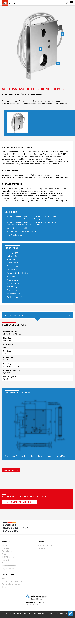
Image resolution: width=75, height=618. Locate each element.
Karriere (41, 548)
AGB (4, 578)
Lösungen (6, 548)
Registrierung (8, 568)
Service (5, 554)
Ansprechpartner (45, 545)
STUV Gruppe (8, 557)
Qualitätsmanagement (12, 581)
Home (4, 545)
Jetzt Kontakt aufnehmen (19, 502)
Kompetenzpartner (10, 566)
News (4, 563)
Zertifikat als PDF (32, 605)
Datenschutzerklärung (12, 584)
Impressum (7, 587)
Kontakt (5, 560)
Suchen (67, 3)
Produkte (6, 551)
